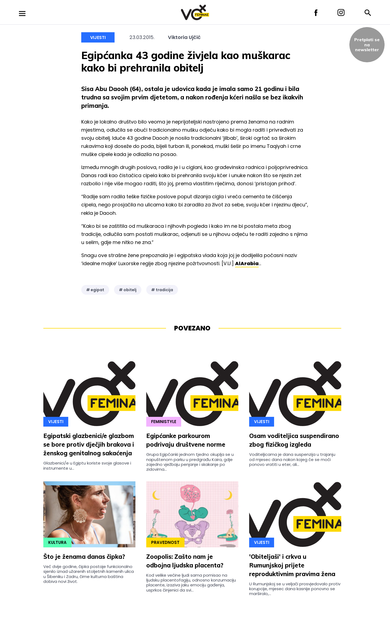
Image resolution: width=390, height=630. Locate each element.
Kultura (57, 542)
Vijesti (98, 37)
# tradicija (162, 290)
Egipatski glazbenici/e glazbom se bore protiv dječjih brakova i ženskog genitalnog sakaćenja (88, 444)
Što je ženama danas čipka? (84, 556)
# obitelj (127, 290)
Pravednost (165, 542)
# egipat (95, 290)
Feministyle (163, 421)
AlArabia (247, 263)
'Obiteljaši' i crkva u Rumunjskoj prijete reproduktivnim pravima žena (292, 565)
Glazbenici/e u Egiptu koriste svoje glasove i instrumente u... (87, 465)
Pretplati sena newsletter (367, 44)
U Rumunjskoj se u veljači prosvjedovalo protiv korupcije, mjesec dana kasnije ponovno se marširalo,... (294, 589)
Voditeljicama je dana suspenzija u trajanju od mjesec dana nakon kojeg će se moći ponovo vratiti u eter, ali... (292, 459)
